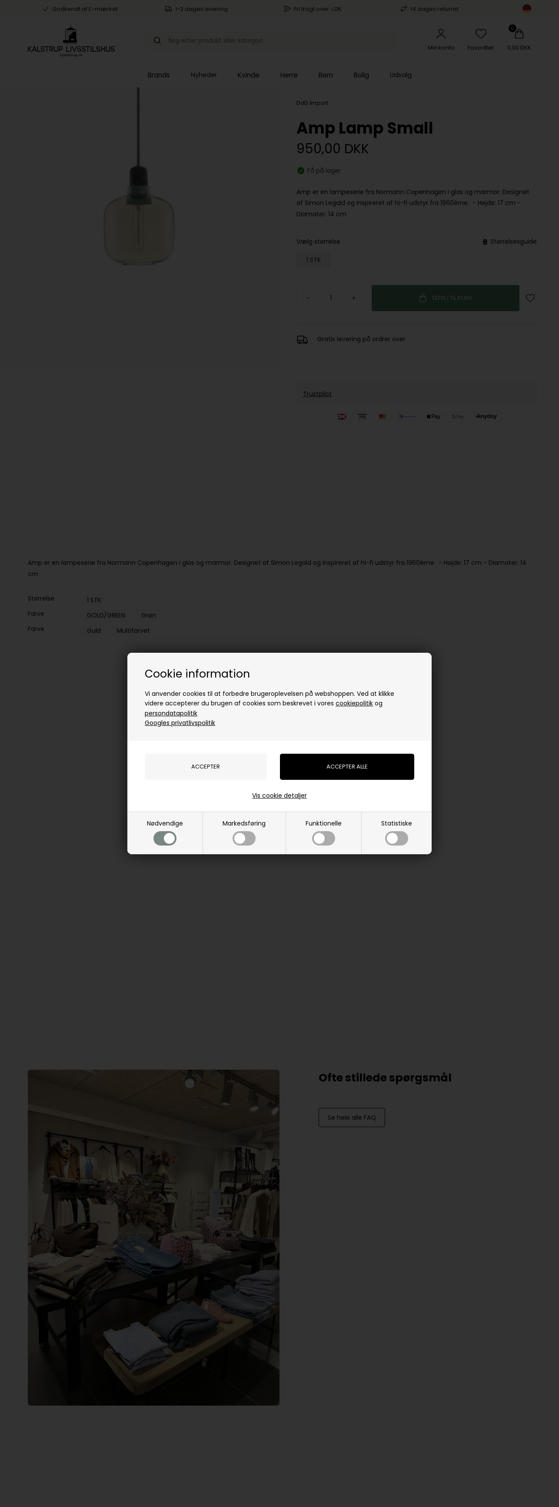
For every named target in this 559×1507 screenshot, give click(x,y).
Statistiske (396, 832)
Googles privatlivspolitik (180, 722)
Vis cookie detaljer (279, 795)
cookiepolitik (354, 703)
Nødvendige (165, 832)
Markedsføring (244, 832)
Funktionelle (324, 832)
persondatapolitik (171, 713)
